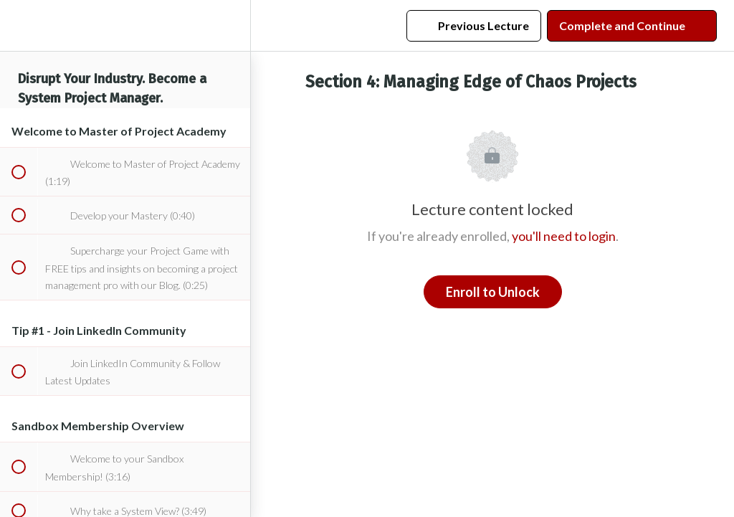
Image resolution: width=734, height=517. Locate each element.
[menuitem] (232, 25)
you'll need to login (564, 236)
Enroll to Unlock (493, 292)
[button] (18, 25)
